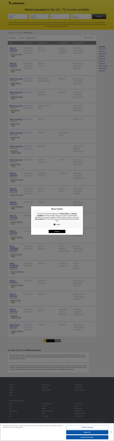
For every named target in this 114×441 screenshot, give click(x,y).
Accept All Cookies (87, 438)
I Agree (57, 224)
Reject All (87, 433)
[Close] (111, 432)
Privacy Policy (64, 213)
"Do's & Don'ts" (39, 219)
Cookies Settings (87, 428)
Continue (56, 231)
